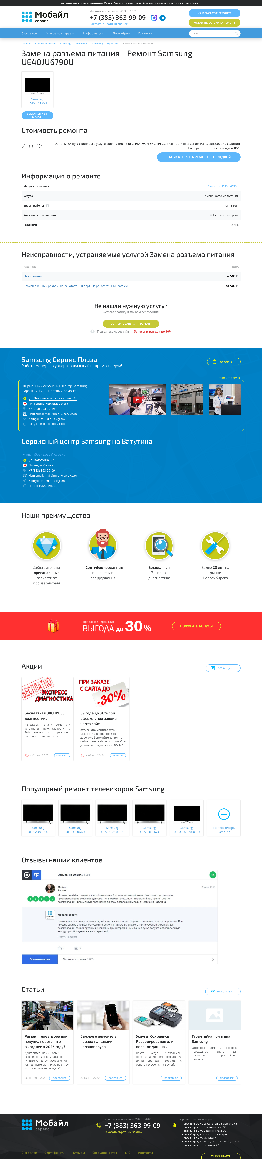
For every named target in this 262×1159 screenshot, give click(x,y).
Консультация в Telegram (47, 419)
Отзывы (79, 1152)
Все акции (222, 668)
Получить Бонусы (196, 626)
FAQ (128, 1152)
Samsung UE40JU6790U (223, 186)
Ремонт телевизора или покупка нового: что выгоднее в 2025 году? (46, 1041)
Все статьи (221, 991)
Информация (93, 33)
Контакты (145, 33)
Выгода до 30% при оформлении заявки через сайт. (98, 718)
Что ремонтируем (60, 33)
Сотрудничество (104, 1152)
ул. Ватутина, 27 (41, 460)
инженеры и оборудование (104, 572)
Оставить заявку (214, 22)
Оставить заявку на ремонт (131, 323)
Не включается (34, 276)
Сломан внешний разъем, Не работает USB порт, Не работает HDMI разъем (76, 286)
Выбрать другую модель (37, 115)
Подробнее (62, 755)
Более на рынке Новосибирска (215, 572)
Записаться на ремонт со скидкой (199, 157)
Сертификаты (54, 1152)
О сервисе (29, 33)
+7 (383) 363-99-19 (42, 409)
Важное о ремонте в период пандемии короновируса (98, 1041)
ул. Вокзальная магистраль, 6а (53, 398)
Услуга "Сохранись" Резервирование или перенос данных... (155, 1041)
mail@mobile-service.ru (61, 414)
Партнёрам (121, 33)
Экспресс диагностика (159, 572)
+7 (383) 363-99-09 (118, 17)
